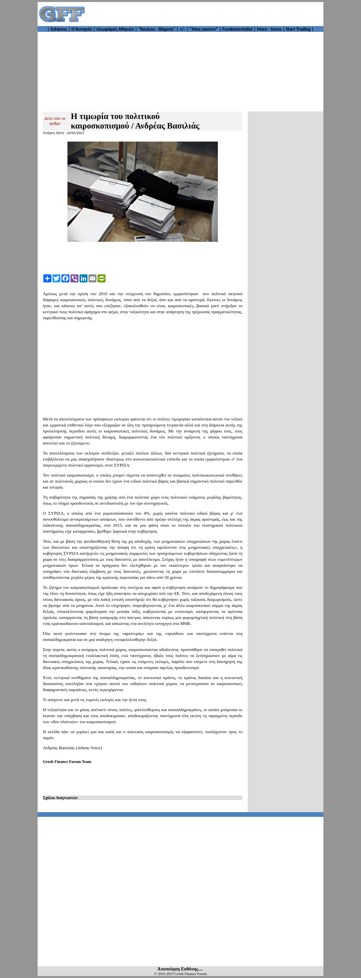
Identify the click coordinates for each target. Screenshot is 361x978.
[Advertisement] (204, 14)
